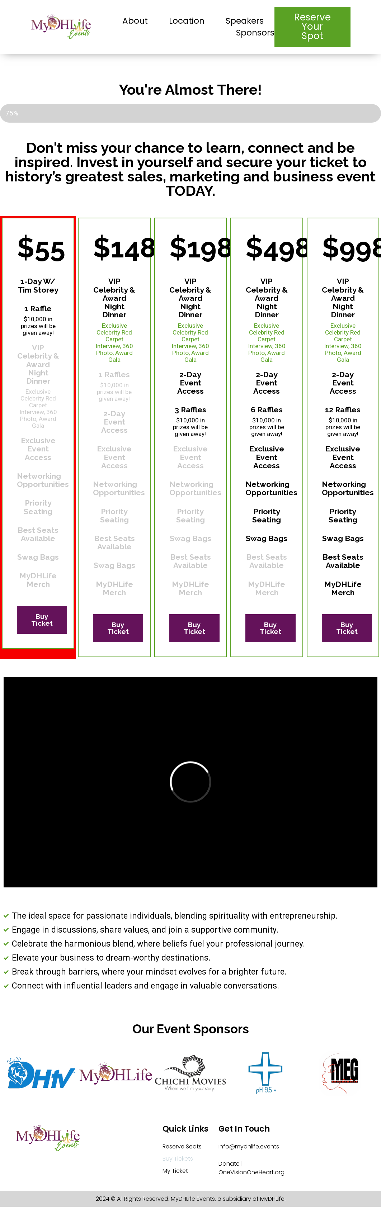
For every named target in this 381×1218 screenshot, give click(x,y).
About (135, 21)
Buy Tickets (178, 1159)
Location (186, 21)
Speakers (245, 21)
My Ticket (175, 1171)
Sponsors (255, 32)
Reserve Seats (182, 1146)
